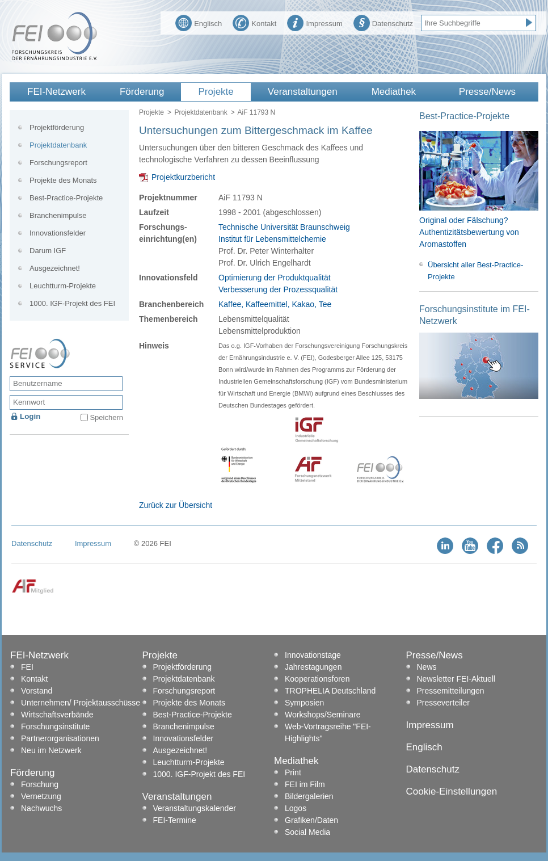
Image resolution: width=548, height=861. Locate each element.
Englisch (198, 22)
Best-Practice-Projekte (66, 198)
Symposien (304, 702)
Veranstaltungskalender (194, 808)
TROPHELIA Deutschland (330, 690)
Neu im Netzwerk (51, 750)
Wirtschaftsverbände (57, 714)
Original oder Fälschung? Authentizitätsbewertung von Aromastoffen (469, 232)
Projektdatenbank (200, 112)
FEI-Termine (174, 820)
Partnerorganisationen (60, 738)
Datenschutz (383, 22)
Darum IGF (47, 250)
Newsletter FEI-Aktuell (456, 678)
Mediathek (394, 91)
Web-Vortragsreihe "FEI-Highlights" (328, 732)
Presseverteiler (443, 702)
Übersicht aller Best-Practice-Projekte (475, 271)
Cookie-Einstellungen (452, 791)
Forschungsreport (58, 162)
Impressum (314, 22)
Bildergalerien (309, 796)
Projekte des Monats (63, 180)
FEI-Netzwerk (56, 91)
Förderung (142, 91)
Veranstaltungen (303, 91)
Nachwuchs (41, 808)
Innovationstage (313, 655)
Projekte (215, 91)
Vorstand (36, 690)
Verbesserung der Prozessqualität (278, 289)
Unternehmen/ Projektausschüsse (80, 702)
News (427, 666)
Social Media (307, 832)
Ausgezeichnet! (54, 268)
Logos (295, 808)
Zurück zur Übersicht (175, 505)
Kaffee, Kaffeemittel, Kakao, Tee (274, 304)
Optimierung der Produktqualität (274, 277)
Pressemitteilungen (450, 690)
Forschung (39, 784)
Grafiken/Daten (311, 820)
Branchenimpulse (57, 215)
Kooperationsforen (317, 678)
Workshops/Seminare (323, 714)
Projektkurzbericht (183, 177)
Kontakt (254, 22)
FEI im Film (305, 784)
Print (293, 772)
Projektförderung (56, 127)
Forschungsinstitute (55, 726)
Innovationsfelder (57, 233)
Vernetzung (41, 796)
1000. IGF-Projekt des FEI (72, 303)
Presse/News (487, 91)
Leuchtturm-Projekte (62, 286)
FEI (27, 666)
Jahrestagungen (313, 666)
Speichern (106, 417)
